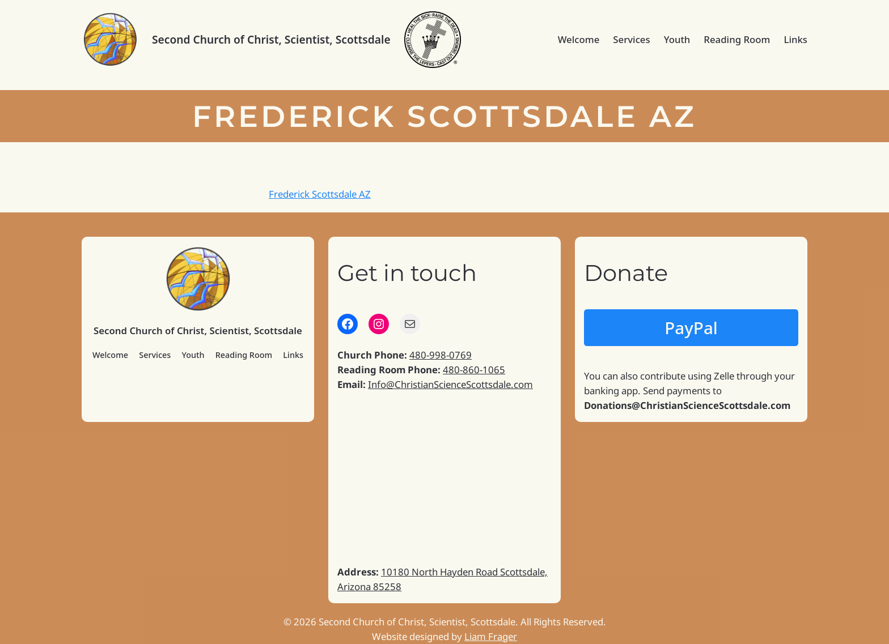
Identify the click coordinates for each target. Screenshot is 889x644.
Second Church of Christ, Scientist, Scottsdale (271, 39)
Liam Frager (490, 636)
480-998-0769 (440, 354)
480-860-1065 (474, 369)
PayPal (691, 327)
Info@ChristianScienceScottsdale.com (450, 384)
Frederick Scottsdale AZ (320, 194)
